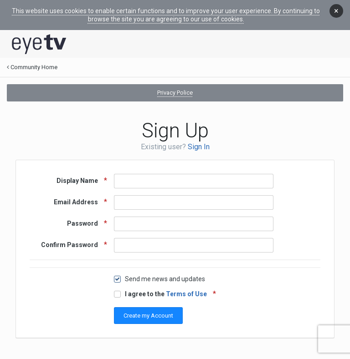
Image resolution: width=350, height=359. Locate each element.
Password (83, 223)
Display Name (78, 180)
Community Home (32, 67)
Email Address (76, 202)
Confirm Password (70, 244)
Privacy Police (175, 92)
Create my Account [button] (148, 315)
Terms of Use (186, 294)
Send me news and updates (165, 279)
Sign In (199, 146)
